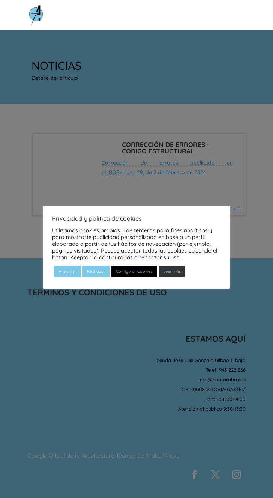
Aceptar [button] (67, 271)
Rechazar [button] (96, 271)
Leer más (172, 271)
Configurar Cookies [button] (134, 271)
